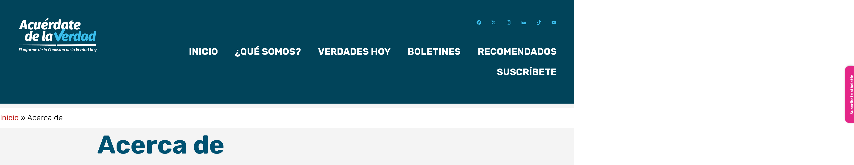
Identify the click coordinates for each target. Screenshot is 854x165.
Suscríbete (527, 71)
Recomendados (517, 51)
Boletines (433, 51)
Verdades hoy (354, 51)
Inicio (203, 51)
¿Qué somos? (268, 51)
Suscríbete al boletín (852, 94)
